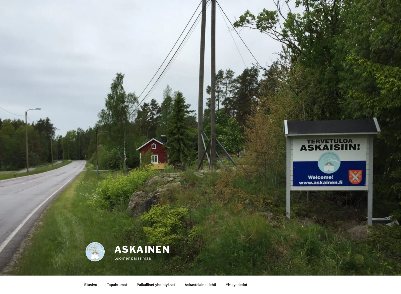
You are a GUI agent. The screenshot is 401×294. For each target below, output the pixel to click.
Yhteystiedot (236, 285)
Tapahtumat (117, 285)
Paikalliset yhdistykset (156, 285)
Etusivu (90, 285)
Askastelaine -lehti (200, 285)
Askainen (142, 249)
